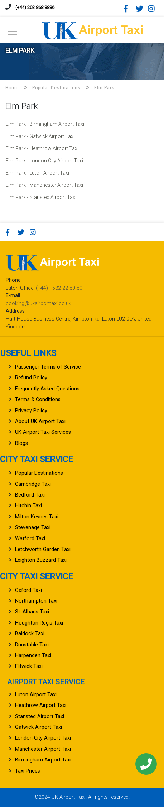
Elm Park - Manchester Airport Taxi (44, 185)
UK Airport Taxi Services (43, 432)
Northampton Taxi (36, 601)
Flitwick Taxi (29, 666)
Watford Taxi (30, 539)
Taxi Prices (27, 771)
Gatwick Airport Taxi (38, 727)
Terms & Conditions (38, 400)
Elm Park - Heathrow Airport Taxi (42, 148)
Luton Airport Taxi (36, 695)
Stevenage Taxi (32, 527)
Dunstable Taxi (32, 645)
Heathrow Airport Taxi (40, 705)
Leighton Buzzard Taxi (41, 560)
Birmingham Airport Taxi (43, 760)
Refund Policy (31, 378)
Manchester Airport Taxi (43, 749)
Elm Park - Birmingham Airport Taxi (45, 124)
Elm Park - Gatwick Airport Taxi (40, 136)
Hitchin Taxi (28, 506)
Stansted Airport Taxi (39, 716)
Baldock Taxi (29, 634)
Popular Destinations (39, 473)
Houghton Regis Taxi (39, 623)
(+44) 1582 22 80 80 (59, 288)
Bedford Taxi (30, 495)
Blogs (21, 443)
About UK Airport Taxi (40, 421)
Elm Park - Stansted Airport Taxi (41, 197)
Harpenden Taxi (33, 655)
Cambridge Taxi (33, 484)
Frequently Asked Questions (47, 389)
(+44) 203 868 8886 (34, 7)
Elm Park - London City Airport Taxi (44, 160)
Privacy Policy (31, 411)
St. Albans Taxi (32, 612)
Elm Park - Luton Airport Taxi (37, 173)
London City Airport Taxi (43, 738)
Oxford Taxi (28, 590)
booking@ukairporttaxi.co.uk (38, 303)
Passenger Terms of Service (48, 367)
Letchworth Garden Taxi (43, 549)
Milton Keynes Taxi (36, 517)
